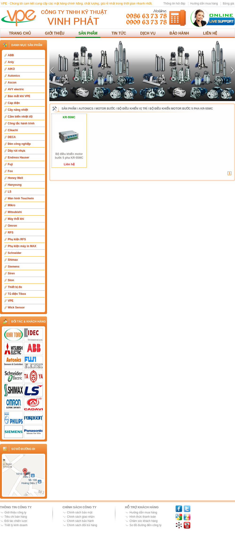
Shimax (13, 259)
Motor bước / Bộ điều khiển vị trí (121, 108)
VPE (10, 300)
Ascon (12, 82)
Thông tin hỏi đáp (174, 3)
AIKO (11, 69)
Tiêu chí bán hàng (15, 516)
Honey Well (15, 178)
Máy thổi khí (16, 219)
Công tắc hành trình (21, 123)
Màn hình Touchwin (21, 198)
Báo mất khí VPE (19, 96)
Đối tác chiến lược (15, 521)
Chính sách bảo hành (80, 521)
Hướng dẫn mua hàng (204, 3)
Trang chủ (20, 33)
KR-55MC (69, 117)
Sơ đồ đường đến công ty (145, 525)
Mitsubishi (15, 212)
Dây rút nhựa (16, 150)
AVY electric (16, 89)
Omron (12, 225)
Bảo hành (179, 33)
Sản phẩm (88, 33)
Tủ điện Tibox (17, 294)
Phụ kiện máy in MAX (22, 246)
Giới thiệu (54, 33)
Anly (11, 62)
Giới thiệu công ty (15, 512)
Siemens (13, 266)
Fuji (10, 164)
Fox (10, 171)
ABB (11, 55)
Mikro (11, 205)
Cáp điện (14, 103)
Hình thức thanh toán (142, 516)
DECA (12, 137)
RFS (10, 232)
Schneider (14, 253)
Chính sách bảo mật (79, 512)
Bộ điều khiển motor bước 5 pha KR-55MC (181, 108)
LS (9, 191)
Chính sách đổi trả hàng (82, 525)
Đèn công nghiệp (19, 144)
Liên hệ (210, 33)
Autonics (14, 75)
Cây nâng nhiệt (18, 109)
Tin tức (118, 33)
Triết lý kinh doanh (15, 525)
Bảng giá (228, 3)
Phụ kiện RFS (17, 239)
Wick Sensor (16, 307)
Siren (11, 273)
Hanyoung (15, 184)
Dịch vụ (148, 33)
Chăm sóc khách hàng (143, 521)
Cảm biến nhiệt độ (20, 116)
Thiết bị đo (15, 287)
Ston (11, 280)
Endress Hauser (18, 157)
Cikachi (13, 130)
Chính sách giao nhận (80, 516)
